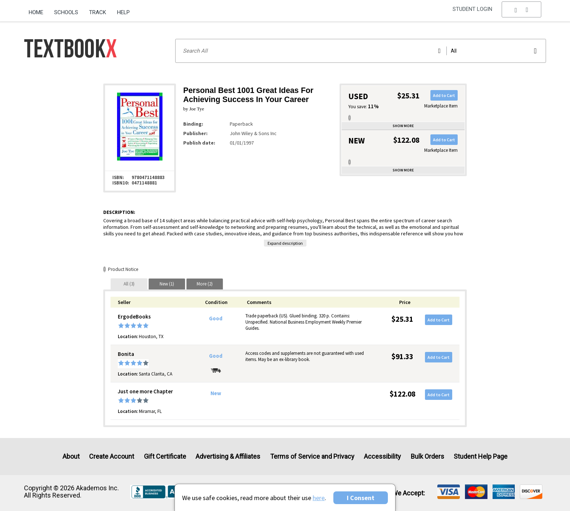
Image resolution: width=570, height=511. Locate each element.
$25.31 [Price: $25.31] (402, 319)
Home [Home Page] (36, 12)
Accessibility (382, 456)
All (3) (129, 284)
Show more (403, 125)
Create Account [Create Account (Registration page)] (111, 456)
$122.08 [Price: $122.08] (403, 394)
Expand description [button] (285, 243)
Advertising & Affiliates (228, 456)
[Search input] (360, 51)
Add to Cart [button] (444, 95)
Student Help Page (480, 456)
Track (97, 12)
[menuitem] (39, 10)
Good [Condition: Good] (215, 318)
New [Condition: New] (215, 393)
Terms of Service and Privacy (312, 456)
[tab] (129, 283)
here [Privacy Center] (319, 498)
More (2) (205, 284)
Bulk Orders (427, 456)
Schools (66, 12)
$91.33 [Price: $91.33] (402, 356)
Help (123, 12)
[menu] (522, 13)
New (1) (167, 284)
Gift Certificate (165, 456)
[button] (522, 13)
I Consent (360, 498)
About (71, 456)
